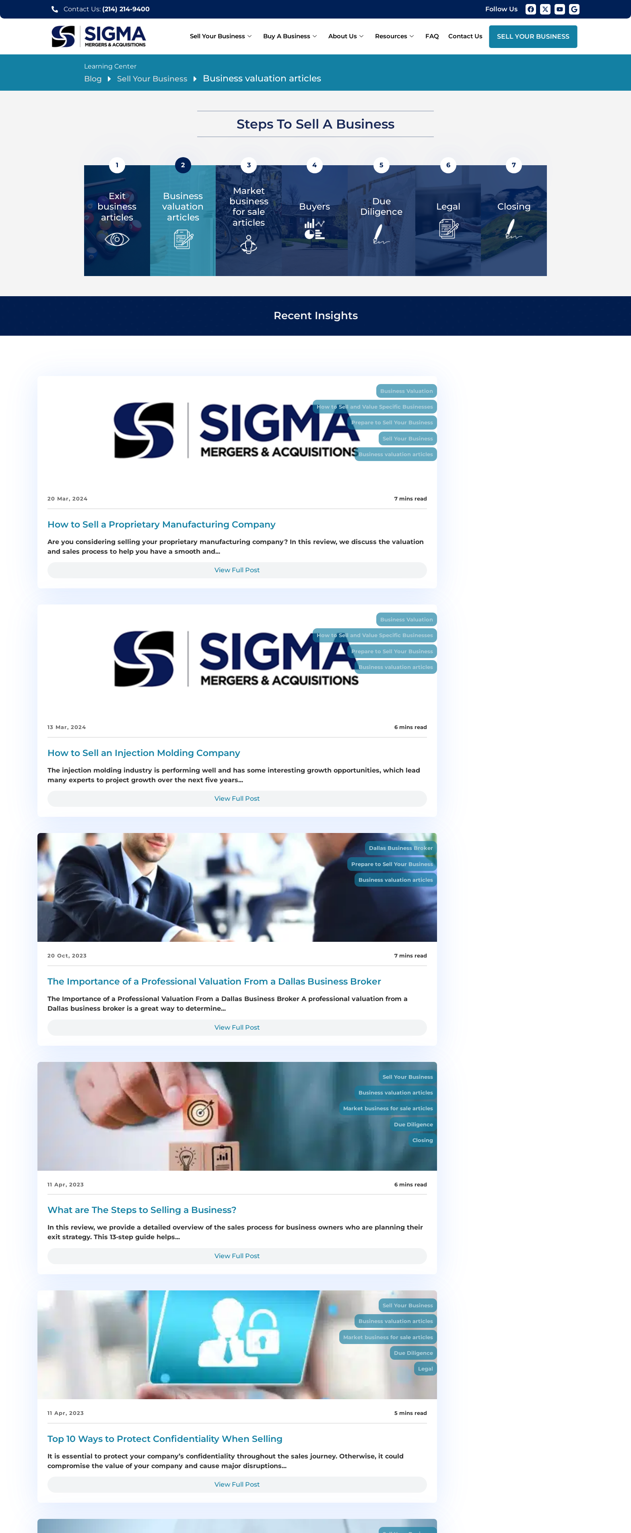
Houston (483, 1478)
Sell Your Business (236, 36)
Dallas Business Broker (556, 391)
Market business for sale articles (161, 699)
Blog (94, 78)
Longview (473, 1469)
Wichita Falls (423, 1478)
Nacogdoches (84, 1478)
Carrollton (419, 1469)
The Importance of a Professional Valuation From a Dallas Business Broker (503, 537)
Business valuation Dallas (361, 1478)
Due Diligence (187, 716)
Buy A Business (302, 36)
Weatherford (183, 1478)
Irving (359, 1469)
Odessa (277, 1478)
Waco (215, 1478)
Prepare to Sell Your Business (165, 426)
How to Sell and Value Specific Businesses (146, 409)
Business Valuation (180, 391)
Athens (121, 1478)
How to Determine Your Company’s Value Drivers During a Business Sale (506, 810)
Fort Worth (116, 1469)
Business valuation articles (169, 461)
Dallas (86, 1469)
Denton (334, 1469)
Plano (145, 1469)
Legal (391, 733)
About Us (355, 36)
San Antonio (519, 1478)
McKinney (258, 1469)
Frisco (168, 1469)
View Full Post (125, 614)
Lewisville (386, 1469)
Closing (197, 733)
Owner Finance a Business (359, 945)
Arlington (196, 1469)
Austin (456, 1478)
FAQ (436, 36)
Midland (306, 1478)
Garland (226, 1469)
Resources (401, 36)
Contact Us (467, 36)
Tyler (446, 1469)
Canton (148, 1478)
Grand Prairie (298, 1469)
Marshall (534, 1469)
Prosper (504, 1469)
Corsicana (244, 1478)
